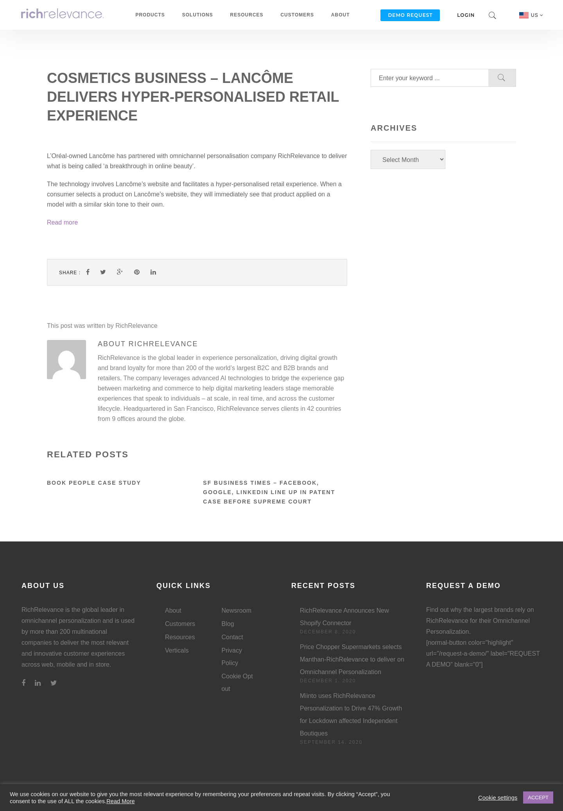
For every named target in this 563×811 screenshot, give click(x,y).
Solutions (197, 15)
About (340, 15)
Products (150, 15)
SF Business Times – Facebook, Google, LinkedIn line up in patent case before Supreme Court (269, 492)
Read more (62, 222)
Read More (120, 801)
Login (466, 15)
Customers (297, 15)
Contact (232, 637)
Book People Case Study (94, 483)
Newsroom (236, 610)
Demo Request (410, 15)
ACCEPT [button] (538, 797)
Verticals (176, 650)
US (537, 15)
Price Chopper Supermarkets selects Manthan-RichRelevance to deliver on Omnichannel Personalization (352, 659)
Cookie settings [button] (497, 798)
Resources (247, 15)
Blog (228, 623)
